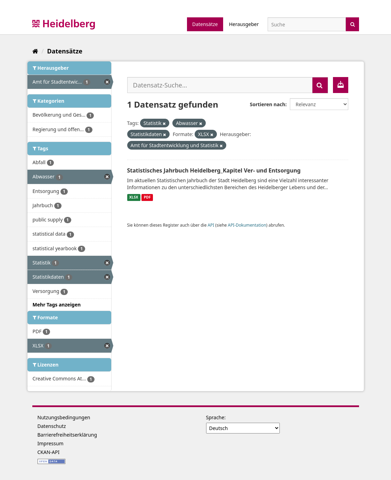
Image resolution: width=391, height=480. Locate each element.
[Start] (35, 51)
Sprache (215, 417)
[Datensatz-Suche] (307, 24)
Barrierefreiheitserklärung (67, 434)
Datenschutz (52, 426)
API (210, 225)
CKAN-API (49, 452)
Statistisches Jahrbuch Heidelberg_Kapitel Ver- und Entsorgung (214, 170)
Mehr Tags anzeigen (57, 304)
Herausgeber (244, 24)
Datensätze (205, 24)
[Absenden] (353, 24)
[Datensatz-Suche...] (219, 85)
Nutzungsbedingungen (64, 417)
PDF (147, 197)
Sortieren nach (267, 104)
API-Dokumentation (247, 225)
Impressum (51, 443)
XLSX (133, 197)
